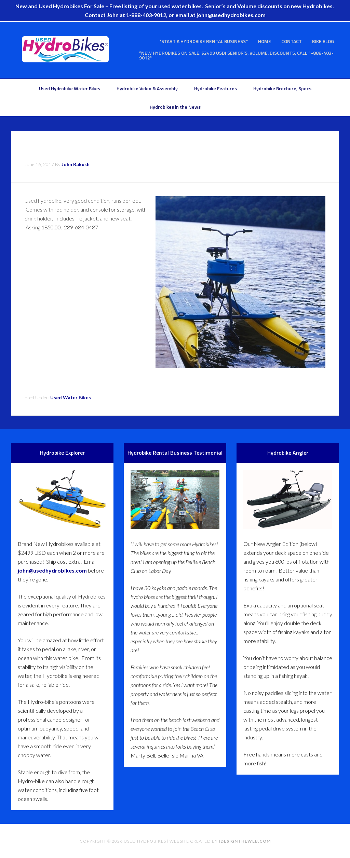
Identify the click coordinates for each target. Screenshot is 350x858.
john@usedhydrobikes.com (52, 570)
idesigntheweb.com (245, 841)
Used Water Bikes (70, 397)
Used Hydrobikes (65, 49)
